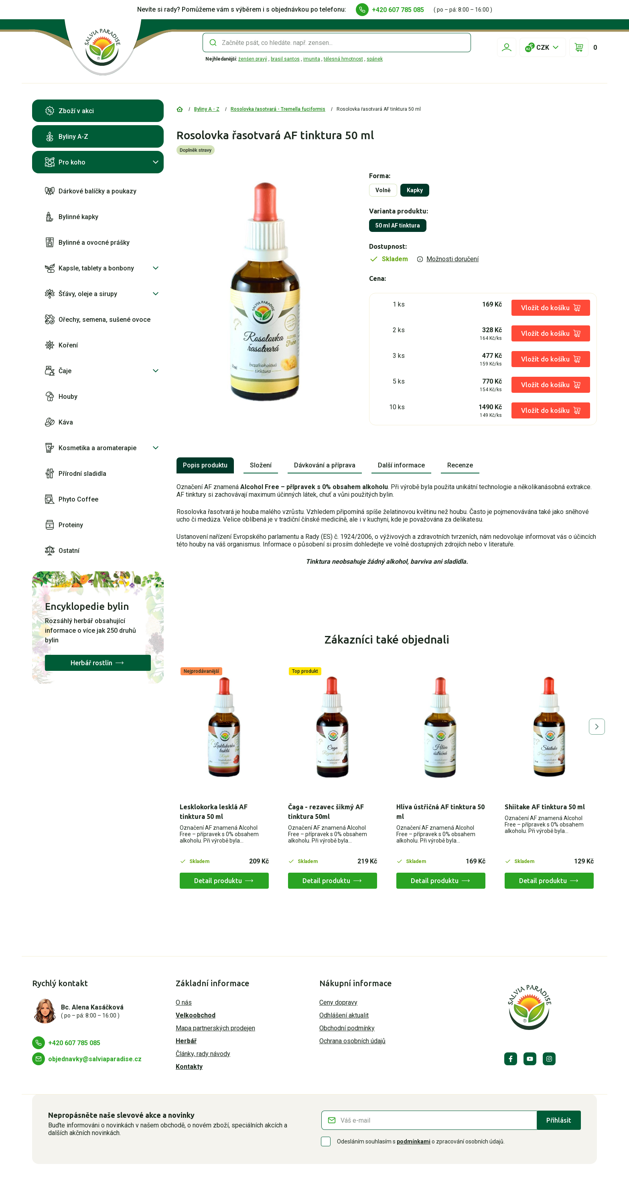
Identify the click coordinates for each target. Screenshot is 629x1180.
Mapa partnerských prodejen (215, 1028)
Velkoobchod (195, 1015)
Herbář (186, 1041)
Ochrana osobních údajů (352, 1041)
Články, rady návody (203, 1054)
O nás (184, 1002)
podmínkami (413, 1141)
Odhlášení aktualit (344, 1015)
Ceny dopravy (338, 1002)
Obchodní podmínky (347, 1028)
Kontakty (189, 1066)
